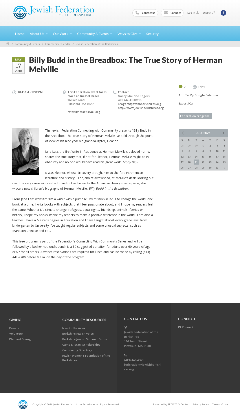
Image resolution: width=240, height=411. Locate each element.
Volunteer (16, 334)
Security (152, 33)
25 (224, 162)
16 (210, 156)
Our (62, 33)
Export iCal (186, 103)
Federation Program (194, 116)
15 (203, 156)
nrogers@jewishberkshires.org (139, 104)
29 (203, 167)
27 (189, 167)
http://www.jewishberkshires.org (141, 108)
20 (189, 162)
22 (203, 162)
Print (199, 87)
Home (19, 33)
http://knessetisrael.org (84, 112)
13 (189, 156)
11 (224, 151)
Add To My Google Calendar (198, 95)
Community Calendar (57, 44)
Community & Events (27, 44)
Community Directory (77, 350)
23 (210, 162)
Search (209, 13)
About (39, 33)
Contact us (145, 13)
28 (196, 167)
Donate (14, 328)
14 (196, 156)
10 (217, 151)
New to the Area (73, 328)
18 (224, 156)
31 (217, 167)
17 (217, 156)
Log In (193, 13)
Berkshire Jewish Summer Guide (84, 339)
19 (182, 162)
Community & (94, 33)
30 (210, 167)
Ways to (129, 33)
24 (217, 162)
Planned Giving (20, 339)
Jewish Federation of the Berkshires (97, 44)
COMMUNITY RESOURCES (84, 319)
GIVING (15, 319)
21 (196, 162)
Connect (172, 13)
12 (182, 156)
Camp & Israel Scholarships (81, 345)
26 (182, 167)
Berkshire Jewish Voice (78, 334)
